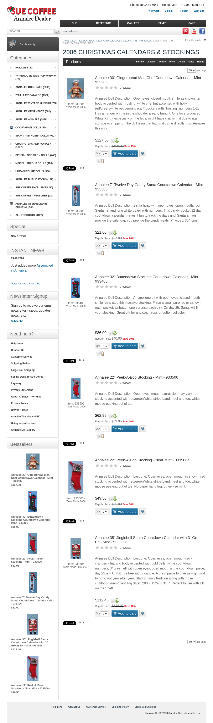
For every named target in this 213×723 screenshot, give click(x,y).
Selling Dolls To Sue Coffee (27, 376)
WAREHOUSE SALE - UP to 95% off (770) (33, 77)
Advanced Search (70, 31)
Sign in (169, 11)
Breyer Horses (19, 409)
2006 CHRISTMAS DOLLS (138, 40)
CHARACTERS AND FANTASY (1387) (30, 145)
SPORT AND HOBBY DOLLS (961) (32, 135)
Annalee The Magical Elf (25, 416)
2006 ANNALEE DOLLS (110, 40)
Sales (191, 61)
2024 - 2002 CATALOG (83, 40)
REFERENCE (103, 23)
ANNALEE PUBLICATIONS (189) (31, 179)
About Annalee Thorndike (26, 396)
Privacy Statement (22, 390)
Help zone (17, 343)
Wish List (199, 11)
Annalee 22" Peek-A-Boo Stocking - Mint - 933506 (136, 377)
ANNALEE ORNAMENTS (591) (30, 111)
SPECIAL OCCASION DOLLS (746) (33, 155)
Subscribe (34, 283)
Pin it (81, 167)
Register (183, 11)
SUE (74, 23)
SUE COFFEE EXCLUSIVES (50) (31, 187)
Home (66, 40)
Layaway (16, 383)
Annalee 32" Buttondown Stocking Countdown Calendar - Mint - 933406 (31, 519)
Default (181, 61)
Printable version (193, 40)
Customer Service (21, 356)
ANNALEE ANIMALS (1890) (28, 119)
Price (172, 61)
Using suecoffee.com (23, 423)
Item (152, 61)
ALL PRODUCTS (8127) (26, 215)
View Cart (154, 11)
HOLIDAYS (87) (21, 67)
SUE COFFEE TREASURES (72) (31, 195)
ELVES (162, 23)
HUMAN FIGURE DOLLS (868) (30, 171)
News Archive (18, 283)
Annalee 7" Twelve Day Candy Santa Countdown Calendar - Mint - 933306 (32, 600)
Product (162, 61)
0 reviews (125, 87)
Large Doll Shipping (23, 370)
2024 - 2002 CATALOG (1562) (29, 95)
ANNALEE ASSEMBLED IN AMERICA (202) (28, 205)
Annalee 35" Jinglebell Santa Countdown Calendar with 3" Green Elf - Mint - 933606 (29, 642)
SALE (191, 23)
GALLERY (133, 23)
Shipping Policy (20, 363)
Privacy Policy (19, 403)
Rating (200, 61)
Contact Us (17, 350)
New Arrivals (18, 236)
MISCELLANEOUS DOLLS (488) (31, 163)
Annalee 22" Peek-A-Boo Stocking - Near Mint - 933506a (142, 460)
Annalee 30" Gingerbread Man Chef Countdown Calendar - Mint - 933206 (32, 478)
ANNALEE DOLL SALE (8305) (30, 87)
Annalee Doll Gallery (23, 429)
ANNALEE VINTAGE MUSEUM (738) (33, 103)
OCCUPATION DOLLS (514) (28, 127)
